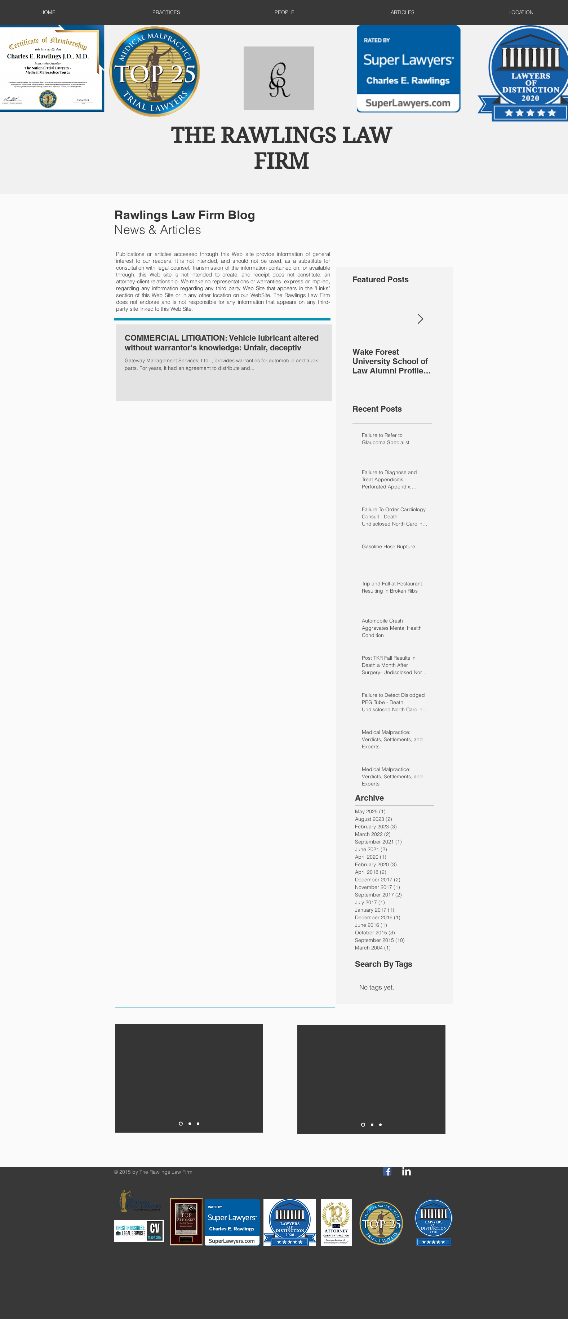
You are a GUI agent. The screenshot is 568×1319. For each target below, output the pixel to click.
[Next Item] (420, 319)
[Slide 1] (181, 1123)
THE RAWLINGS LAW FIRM (281, 148)
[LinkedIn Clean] (406, 1171)
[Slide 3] (198, 1123)
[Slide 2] (189, 1123)
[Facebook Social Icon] (387, 1171)
